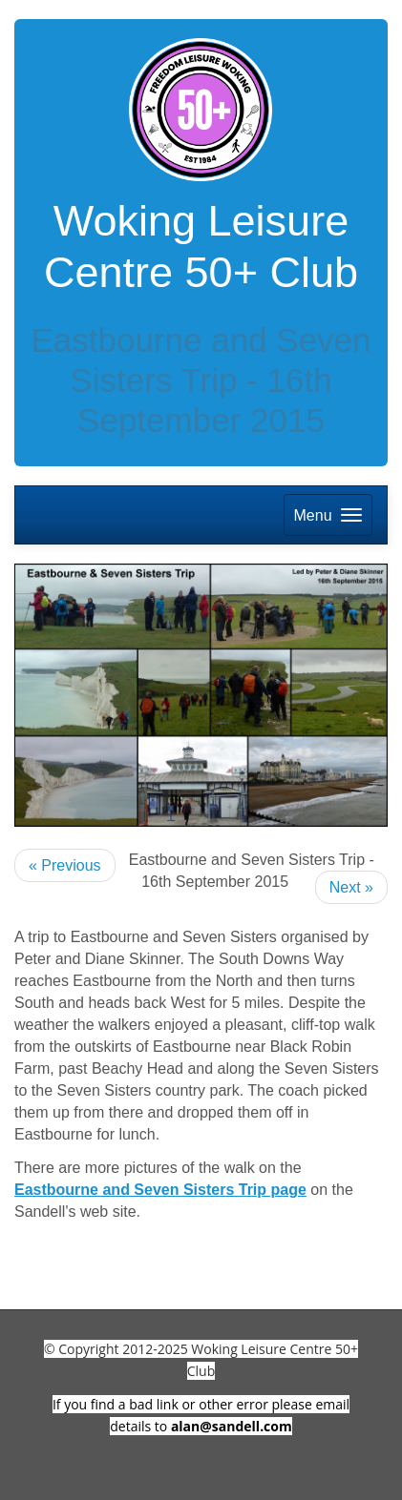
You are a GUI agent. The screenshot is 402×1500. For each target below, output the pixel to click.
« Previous (65, 865)
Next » (351, 887)
